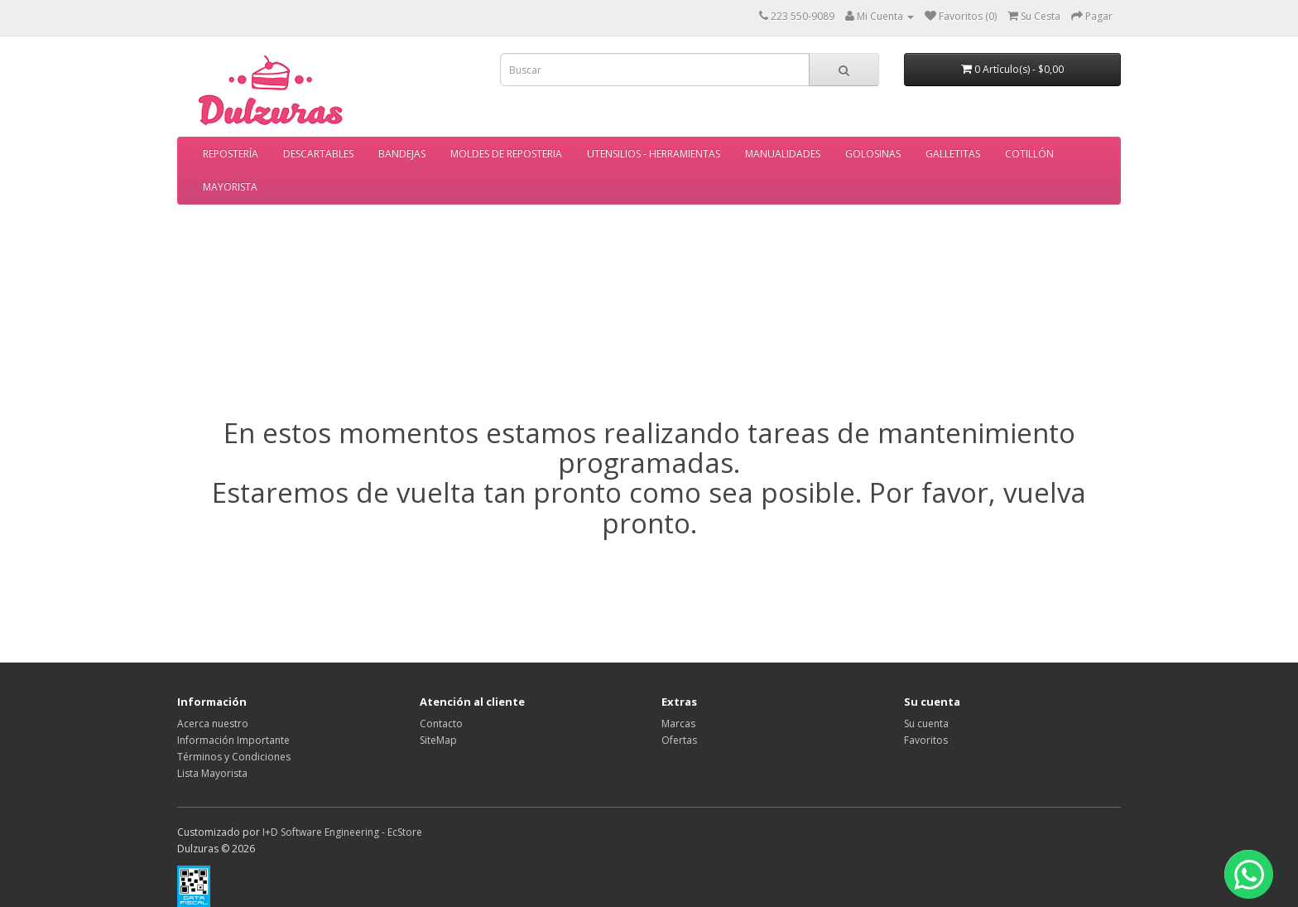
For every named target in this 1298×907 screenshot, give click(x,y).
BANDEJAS (401, 154)
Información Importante (233, 740)
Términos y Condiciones (234, 757)
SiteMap (438, 740)
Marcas (678, 723)
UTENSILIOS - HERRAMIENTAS (653, 154)
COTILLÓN (1029, 154)
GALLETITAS (952, 154)
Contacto (441, 723)
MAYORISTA (230, 187)
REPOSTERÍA (230, 154)
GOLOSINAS (873, 154)
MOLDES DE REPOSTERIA (506, 154)
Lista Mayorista (212, 773)
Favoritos (926, 740)
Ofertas (679, 740)
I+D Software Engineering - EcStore (342, 832)
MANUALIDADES (782, 154)
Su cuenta (926, 723)
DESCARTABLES (318, 154)
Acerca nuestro (212, 723)
